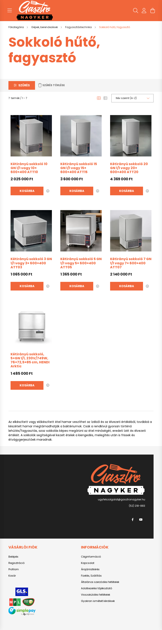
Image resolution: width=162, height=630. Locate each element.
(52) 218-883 (137, 506)
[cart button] (152, 10)
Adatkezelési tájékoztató (96, 588)
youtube (141, 519)
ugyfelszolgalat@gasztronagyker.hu (121, 499)
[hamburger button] (9, 10)
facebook (132, 519)
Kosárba (27, 191)
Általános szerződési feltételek (100, 582)
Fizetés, (85, 575)
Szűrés (24, 85)
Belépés (13, 556)
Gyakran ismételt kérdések (98, 601)
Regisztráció (16, 563)
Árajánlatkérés (90, 569)
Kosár (12, 575)
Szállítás (96, 575)
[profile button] (144, 10)
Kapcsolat (87, 563)
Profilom (13, 569)
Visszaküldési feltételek (95, 594)
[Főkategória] (16, 27)
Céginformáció (91, 556)
